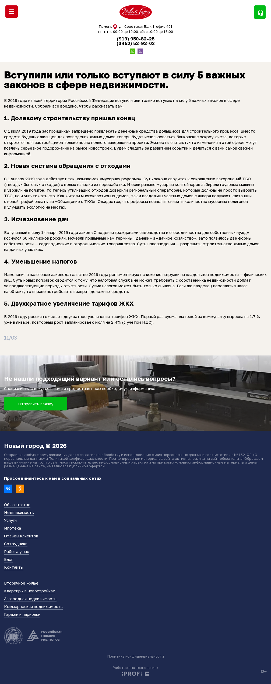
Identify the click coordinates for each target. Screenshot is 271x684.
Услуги (10, 520)
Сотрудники (15, 543)
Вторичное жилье (21, 583)
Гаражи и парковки (22, 614)
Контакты (13, 567)
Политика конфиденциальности (135, 656)
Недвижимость (19, 512)
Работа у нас (16, 551)
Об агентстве (17, 504)
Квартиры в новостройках (29, 590)
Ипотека (12, 528)
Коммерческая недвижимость (33, 606)
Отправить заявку (35, 403)
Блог (8, 559)
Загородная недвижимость (30, 598)
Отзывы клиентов (21, 535)
